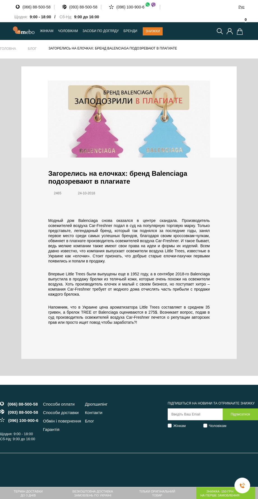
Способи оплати (59, 404)
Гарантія (51, 429)
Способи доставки (61, 412)
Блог (32, 49)
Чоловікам (218, 426)
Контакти (93, 412)
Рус (241, 7)
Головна (8, 49)
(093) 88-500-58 (83, 7)
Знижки (153, 31)
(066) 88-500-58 (36, 7)
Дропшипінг (96, 404)
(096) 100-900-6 (136, 7)
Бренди (130, 31)
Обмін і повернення (62, 421)
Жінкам (179, 426)
